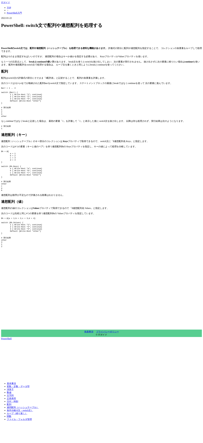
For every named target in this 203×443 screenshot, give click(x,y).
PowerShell (6, 358)
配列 (9, 424)
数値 (9, 412)
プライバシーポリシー (107, 351)
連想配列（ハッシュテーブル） (23, 427)
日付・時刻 (12, 421)
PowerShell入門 (14, 13)
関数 (9, 436)
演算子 (10, 409)
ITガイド (5, 2)
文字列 (10, 415)
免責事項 (88, 351)
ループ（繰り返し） (17, 433)
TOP (9, 7)
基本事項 (11, 403)
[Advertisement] (86, 38)
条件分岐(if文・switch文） (20, 430)
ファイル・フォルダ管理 (19, 439)
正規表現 (11, 418)
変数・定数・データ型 (18, 406)
